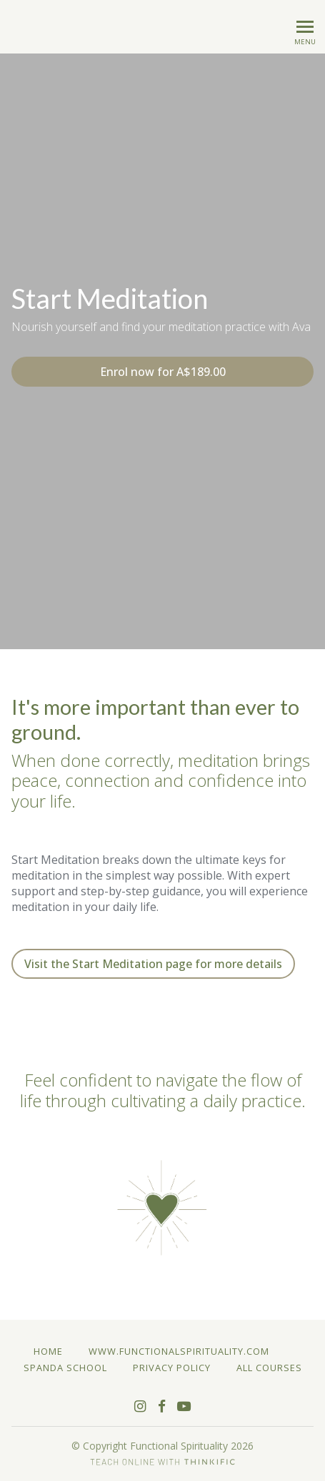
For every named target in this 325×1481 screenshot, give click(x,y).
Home (48, 1351)
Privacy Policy (172, 1367)
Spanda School (65, 1367)
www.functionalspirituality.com (179, 1351)
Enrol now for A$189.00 (163, 372)
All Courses (269, 1367)
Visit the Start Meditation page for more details (153, 964)
